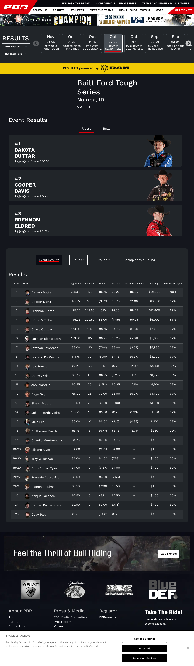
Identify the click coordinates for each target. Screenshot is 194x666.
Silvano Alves (37, 449)
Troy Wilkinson (38, 459)
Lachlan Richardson (42, 338)
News (123, 10)
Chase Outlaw (38, 329)
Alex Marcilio (37, 385)
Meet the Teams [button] (102, 10)
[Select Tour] (16, 54)
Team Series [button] (128, 3)
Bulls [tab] (106, 128)
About (13, 617)
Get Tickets (169, 553)
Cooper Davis (37, 301)
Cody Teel (35, 514)
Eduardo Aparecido (42, 477)
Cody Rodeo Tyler (40, 468)
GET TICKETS (183, 10)
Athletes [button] (78, 10)
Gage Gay (34, 394)
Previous (36, 43)
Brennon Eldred (39, 311)
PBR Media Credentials (70, 617)
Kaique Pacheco (39, 496)
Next (188, 43)
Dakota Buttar (38, 292)
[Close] (188, 649)
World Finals (106, 3)
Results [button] (59, 10)
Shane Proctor (38, 403)
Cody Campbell (39, 320)
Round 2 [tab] (104, 260)
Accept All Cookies (144, 660)
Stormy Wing (37, 375)
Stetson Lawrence (41, 348)
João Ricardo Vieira (42, 412)
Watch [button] (145, 10)
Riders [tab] (86, 128)
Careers (14, 631)
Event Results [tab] (49, 260)
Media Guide (63, 631)
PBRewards (107, 617)
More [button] (160, 10)
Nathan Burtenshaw (42, 505)
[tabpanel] (97, 187)
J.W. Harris (35, 366)
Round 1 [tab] (78, 260)
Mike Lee (34, 422)
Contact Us (17, 626)
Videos (59, 626)
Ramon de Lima (39, 487)
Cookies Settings (144, 640)
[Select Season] (16, 46)
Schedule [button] (40, 10)
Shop (133, 10)
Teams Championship (157, 3)
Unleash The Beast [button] (76, 3)
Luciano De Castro (41, 357)
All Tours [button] (182, 3)
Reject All (144, 650)
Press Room (62, 622)
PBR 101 (14, 622)
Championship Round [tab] (139, 260)
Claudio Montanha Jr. (43, 440)
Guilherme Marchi (41, 431)
